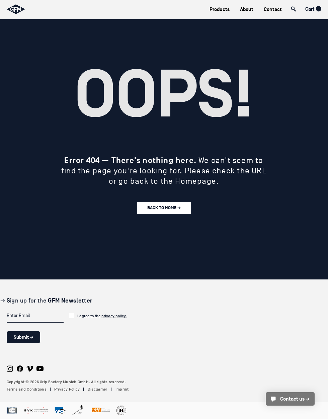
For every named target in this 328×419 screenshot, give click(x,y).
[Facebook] (20, 368)
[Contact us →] (290, 399)
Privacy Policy (67, 389)
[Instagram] (10, 368)
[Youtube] (40, 368)
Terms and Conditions (27, 389)
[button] (219, 9)
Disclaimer (97, 389)
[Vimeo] (30, 368)
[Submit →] (23, 337)
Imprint (122, 389)
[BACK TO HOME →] (164, 208)
